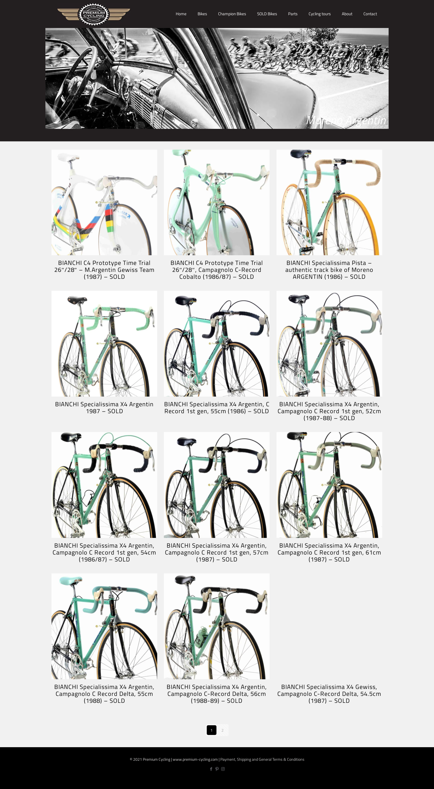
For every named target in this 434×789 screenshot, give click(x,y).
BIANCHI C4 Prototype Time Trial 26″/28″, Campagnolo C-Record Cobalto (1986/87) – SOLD (216, 269)
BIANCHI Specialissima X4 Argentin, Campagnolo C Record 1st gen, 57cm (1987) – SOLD (216, 552)
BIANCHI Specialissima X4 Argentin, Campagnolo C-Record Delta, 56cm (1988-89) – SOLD (217, 693)
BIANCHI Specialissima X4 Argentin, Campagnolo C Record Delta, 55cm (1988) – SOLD (104, 693)
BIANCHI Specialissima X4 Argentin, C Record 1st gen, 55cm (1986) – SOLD (217, 407)
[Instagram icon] (223, 769)
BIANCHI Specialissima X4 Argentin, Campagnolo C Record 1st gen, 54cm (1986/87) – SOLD (104, 552)
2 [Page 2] (222, 730)
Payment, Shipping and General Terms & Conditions (262, 759)
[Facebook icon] (211, 769)
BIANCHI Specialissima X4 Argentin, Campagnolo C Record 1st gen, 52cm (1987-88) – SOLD (329, 411)
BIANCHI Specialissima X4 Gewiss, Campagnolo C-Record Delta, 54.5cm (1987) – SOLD (329, 693)
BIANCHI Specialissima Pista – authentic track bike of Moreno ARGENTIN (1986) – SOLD (329, 269)
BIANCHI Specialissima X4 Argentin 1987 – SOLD (104, 407)
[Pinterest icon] (217, 769)
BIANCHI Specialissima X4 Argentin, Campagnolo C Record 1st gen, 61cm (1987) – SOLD (329, 552)
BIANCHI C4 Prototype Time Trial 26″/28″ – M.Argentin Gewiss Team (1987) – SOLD (104, 269)
